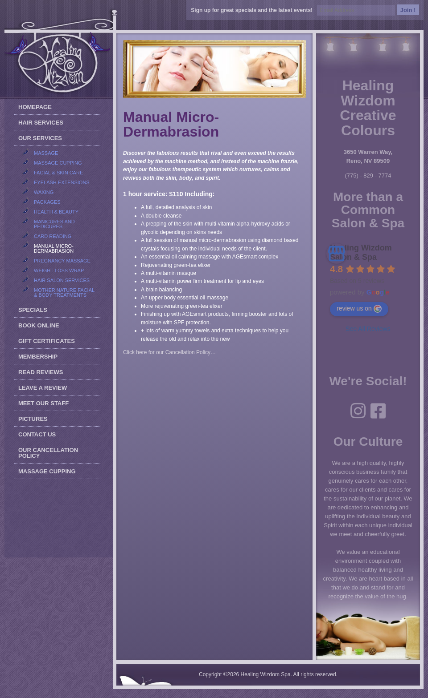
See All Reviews (368, 328)
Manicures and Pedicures (54, 224)
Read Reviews (40, 372)
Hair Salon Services (62, 280)
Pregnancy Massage (62, 260)
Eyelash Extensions (62, 182)
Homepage (35, 107)
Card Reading (52, 236)
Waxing (44, 192)
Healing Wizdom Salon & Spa (361, 252)
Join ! (408, 10)
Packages (47, 202)
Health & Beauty (56, 211)
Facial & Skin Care (58, 172)
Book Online (38, 325)
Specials (32, 310)
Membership (38, 356)
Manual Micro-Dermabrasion (54, 248)
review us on (359, 309)
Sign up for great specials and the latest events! (253, 10)
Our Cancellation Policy (48, 453)
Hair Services (40, 122)
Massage (46, 153)
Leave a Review (42, 387)
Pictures (33, 419)
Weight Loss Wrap (59, 270)
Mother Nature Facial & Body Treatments (64, 292)
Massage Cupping (58, 162)
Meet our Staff (43, 403)
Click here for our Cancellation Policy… (169, 352)
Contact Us (37, 434)
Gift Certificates (46, 341)
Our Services (40, 138)
